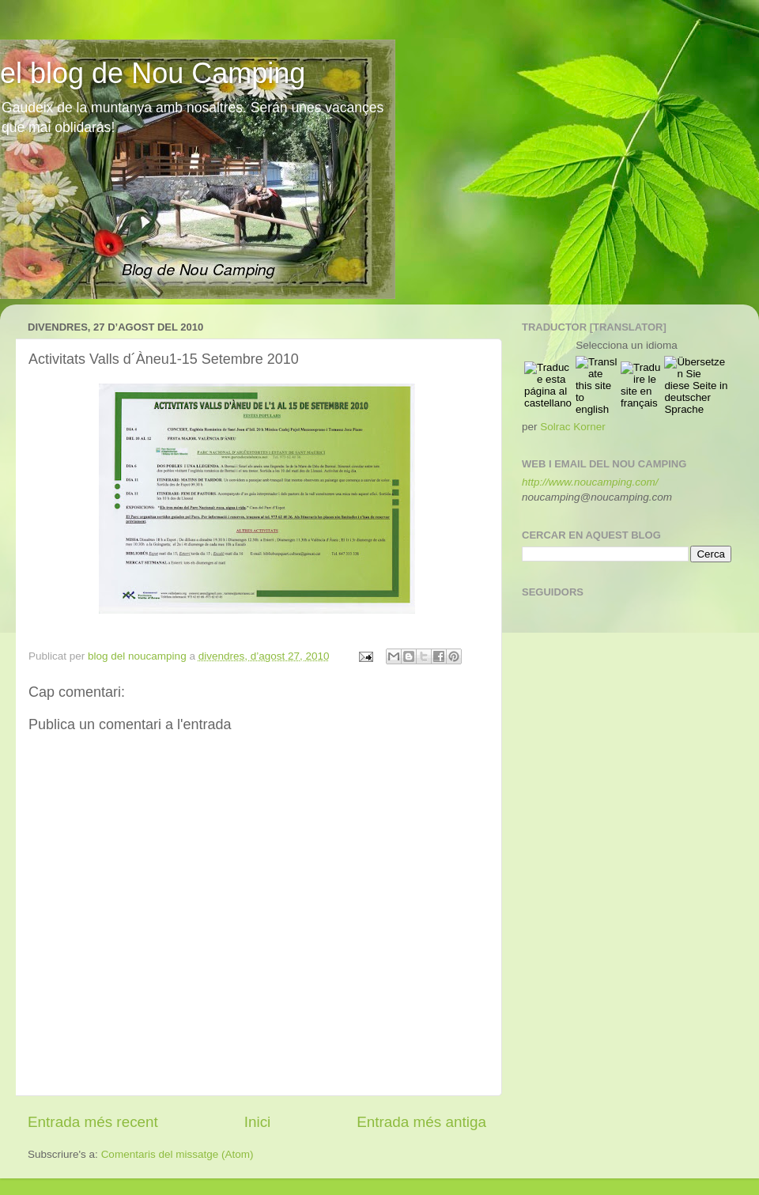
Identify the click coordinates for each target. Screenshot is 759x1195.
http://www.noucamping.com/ (590, 482)
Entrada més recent (93, 1122)
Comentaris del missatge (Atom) (177, 1154)
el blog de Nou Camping (152, 73)
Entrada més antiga (421, 1122)
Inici (257, 1122)
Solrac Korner (573, 427)
